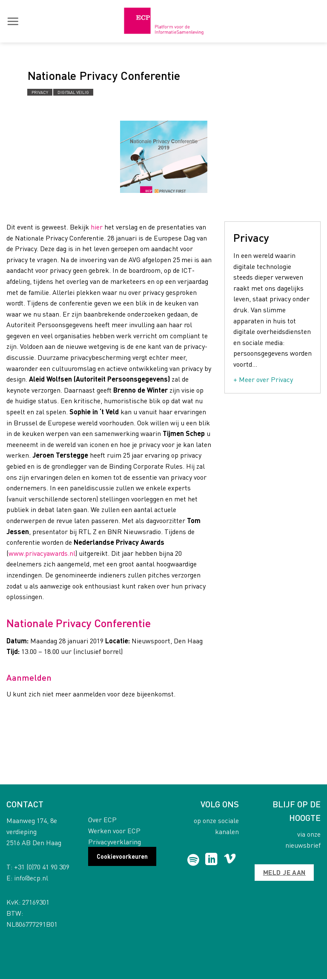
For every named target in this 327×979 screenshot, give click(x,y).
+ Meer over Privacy (263, 379)
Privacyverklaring (114, 841)
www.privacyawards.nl (42, 553)
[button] (12, 21)
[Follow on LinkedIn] (211, 860)
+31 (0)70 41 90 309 (41, 866)
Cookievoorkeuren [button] (122, 856)
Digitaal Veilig (73, 92)
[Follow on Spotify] (193, 860)
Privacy (40, 92)
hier (97, 226)
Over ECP (102, 819)
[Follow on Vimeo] (230, 860)
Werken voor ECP (114, 830)
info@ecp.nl (31, 877)
